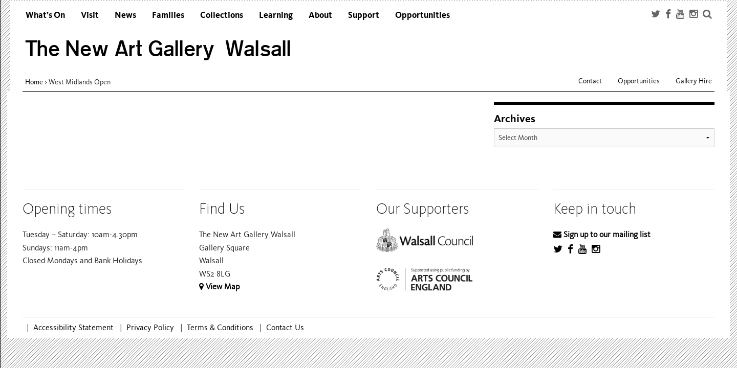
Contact (590, 81)
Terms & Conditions (220, 327)
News (125, 15)
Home (34, 82)
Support (363, 15)
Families (168, 15)
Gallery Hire (694, 81)
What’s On (45, 15)
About (320, 15)
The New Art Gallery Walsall (158, 48)
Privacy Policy (150, 327)
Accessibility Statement (73, 327)
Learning (276, 15)
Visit (90, 15)
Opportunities (422, 15)
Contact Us (285, 327)
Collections (221, 15)
